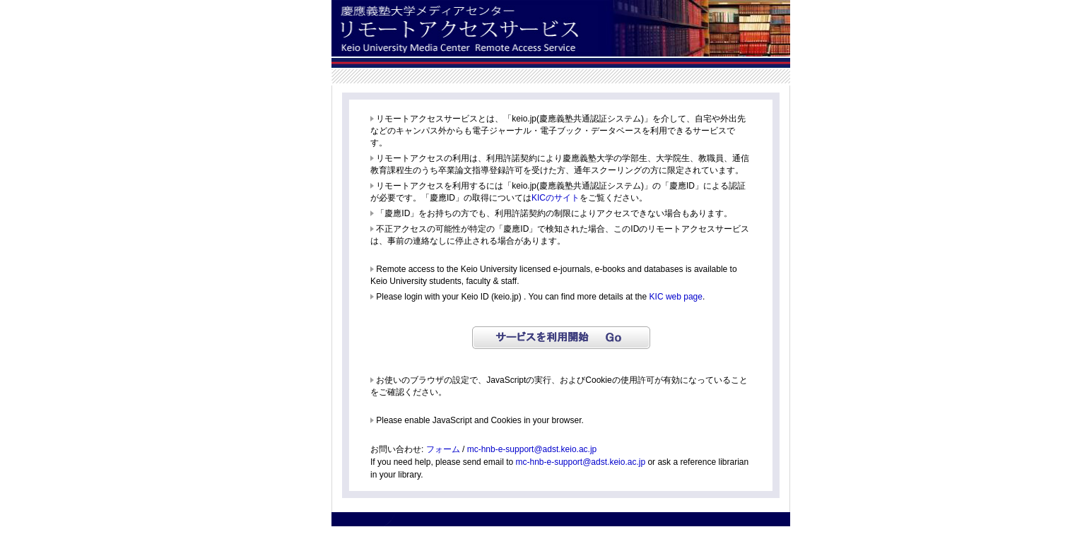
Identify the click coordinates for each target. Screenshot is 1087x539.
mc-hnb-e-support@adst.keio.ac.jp (532, 449)
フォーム (443, 449)
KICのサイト (555, 198)
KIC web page (676, 297)
